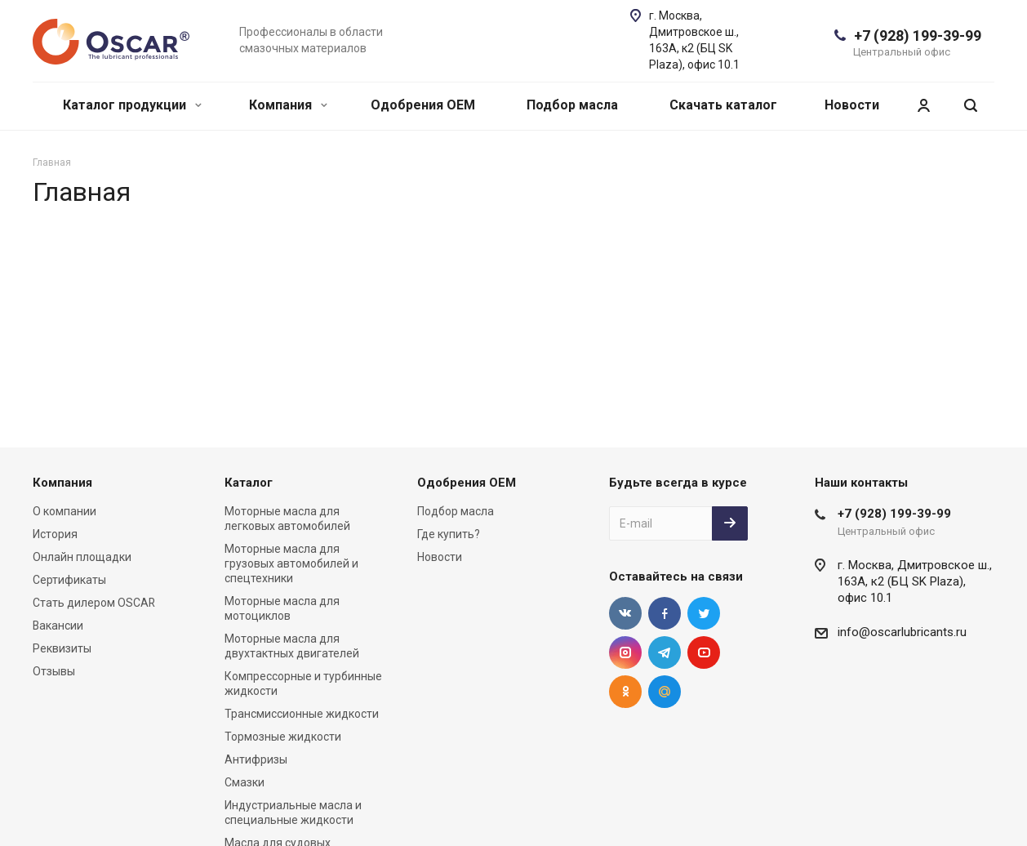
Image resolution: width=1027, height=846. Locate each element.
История (55, 534)
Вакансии (58, 625)
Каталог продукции (132, 105)
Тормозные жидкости (283, 736)
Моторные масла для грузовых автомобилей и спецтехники (291, 563)
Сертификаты (69, 579)
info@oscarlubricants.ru (902, 632)
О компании (64, 511)
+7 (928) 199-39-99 (917, 35)
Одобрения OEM (423, 105)
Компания (288, 105)
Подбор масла (572, 105)
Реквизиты (62, 648)
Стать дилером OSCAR (94, 602)
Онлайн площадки (82, 556)
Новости (852, 105)
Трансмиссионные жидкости (302, 713)
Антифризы (256, 759)
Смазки (245, 782)
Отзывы (54, 671)
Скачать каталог (723, 105)
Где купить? (448, 534)
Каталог (249, 482)
